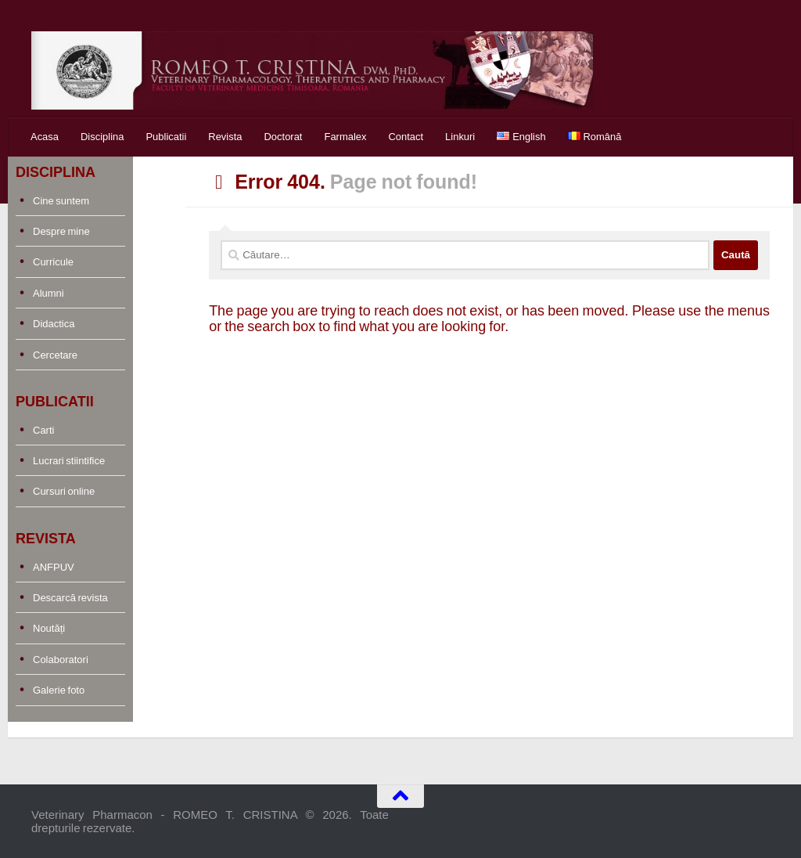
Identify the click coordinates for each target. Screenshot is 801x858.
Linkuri (460, 136)
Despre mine (61, 231)
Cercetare (55, 355)
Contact (405, 136)
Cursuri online (64, 491)
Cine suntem (61, 201)
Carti (43, 430)
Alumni (48, 293)
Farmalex (345, 136)
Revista (225, 136)
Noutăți (49, 628)
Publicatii (165, 136)
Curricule (53, 262)
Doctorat (283, 136)
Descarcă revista (70, 598)
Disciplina (102, 136)
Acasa (45, 136)
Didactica (53, 324)
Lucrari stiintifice (69, 461)
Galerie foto (58, 690)
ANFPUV (53, 567)
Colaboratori (60, 659)
